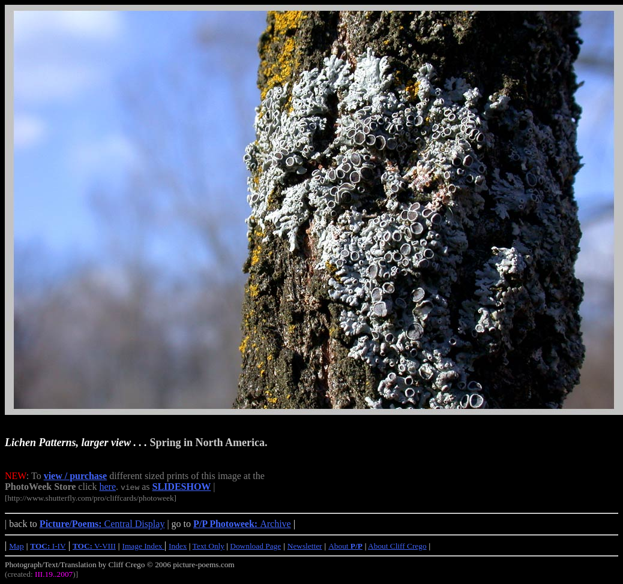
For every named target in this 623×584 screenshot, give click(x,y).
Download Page (255, 545)
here (107, 486)
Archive (242, 524)
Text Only (208, 545)
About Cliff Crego (397, 545)
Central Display (102, 524)
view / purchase (75, 476)
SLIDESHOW (181, 486)
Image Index (143, 545)
